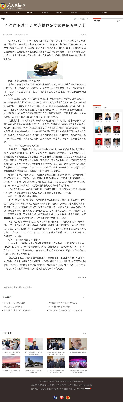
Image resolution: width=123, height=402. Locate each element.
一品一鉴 (30, 12)
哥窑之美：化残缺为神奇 (13, 307)
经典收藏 (45, 12)
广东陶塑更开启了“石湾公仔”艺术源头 (63, 303)
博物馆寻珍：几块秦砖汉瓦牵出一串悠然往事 (65, 310)
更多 (84, 298)
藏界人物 (59, 12)
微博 (97, 108)
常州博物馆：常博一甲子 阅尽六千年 (17, 310)
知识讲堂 (89, 12)
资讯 (17, 12)
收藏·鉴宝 (81, 19)
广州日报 (25, 35)
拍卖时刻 (103, 12)
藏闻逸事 (74, 12)
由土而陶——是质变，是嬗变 (14, 303)
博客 (105, 108)
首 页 (6, 12)
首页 (75, 19)
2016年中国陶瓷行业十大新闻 (60, 307)
